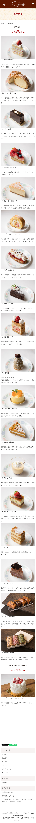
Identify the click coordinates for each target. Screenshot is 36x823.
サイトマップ (6, 772)
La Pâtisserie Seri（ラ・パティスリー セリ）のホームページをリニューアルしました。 (17, 800)
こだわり (4, 765)
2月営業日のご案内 (7, 792)
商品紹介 (4, 762)
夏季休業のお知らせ (8, 796)
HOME (2, 23)
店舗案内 (4, 758)
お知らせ (4, 782)
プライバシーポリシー (8, 769)
